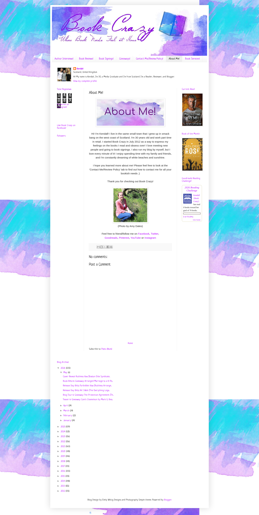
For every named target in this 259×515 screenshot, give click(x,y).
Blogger (167, 500)
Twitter (154, 233)
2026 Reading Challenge (192, 189)
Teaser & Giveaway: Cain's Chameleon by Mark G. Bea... (88, 399)
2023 (63, 436)
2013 (63, 486)
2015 (63, 476)
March (66, 410)
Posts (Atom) (106, 349)
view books (196, 220)
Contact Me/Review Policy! (149, 58)
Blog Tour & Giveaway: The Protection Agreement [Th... (88, 395)
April (65, 405)
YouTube (136, 237)
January (67, 420)
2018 (63, 461)
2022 (63, 441)
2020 (63, 451)
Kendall (80, 69)
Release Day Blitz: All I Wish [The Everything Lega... (86, 390)
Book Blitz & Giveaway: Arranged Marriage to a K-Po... (88, 381)
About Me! (174, 58)
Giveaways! (124, 58)
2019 (63, 456)
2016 (63, 471)
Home (130, 343)
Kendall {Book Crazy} (196, 198)
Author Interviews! (64, 58)
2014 (63, 481)
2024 (63, 431)
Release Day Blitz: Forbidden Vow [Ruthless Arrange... (87, 385)
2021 (63, 446)
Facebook (143, 233)
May (65, 372)
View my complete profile (85, 81)
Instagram (150, 237)
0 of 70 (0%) (188, 217)
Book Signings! (106, 58)
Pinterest (124, 237)
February (68, 415)
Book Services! (192, 58)
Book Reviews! (86, 58)
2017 (63, 466)
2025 (63, 426)
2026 (63, 368)
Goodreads (111, 237)
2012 (63, 491)
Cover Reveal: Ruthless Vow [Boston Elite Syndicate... (86, 376)
